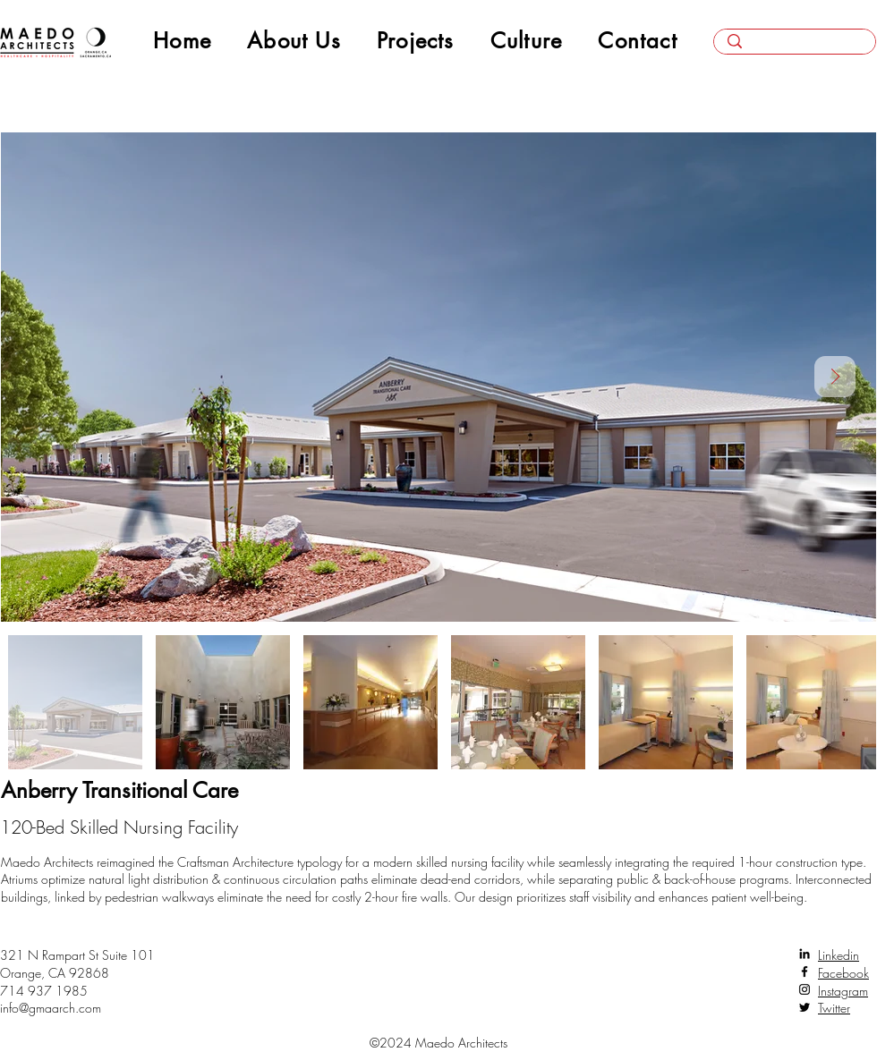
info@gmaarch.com (50, 1007)
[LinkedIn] (804, 953)
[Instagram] (804, 989)
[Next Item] (835, 376)
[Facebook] (804, 971)
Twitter (834, 1007)
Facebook (843, 972)
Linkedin (838, 954)
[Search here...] (795, 48)
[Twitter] (804, 1007)
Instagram (843, 990)
